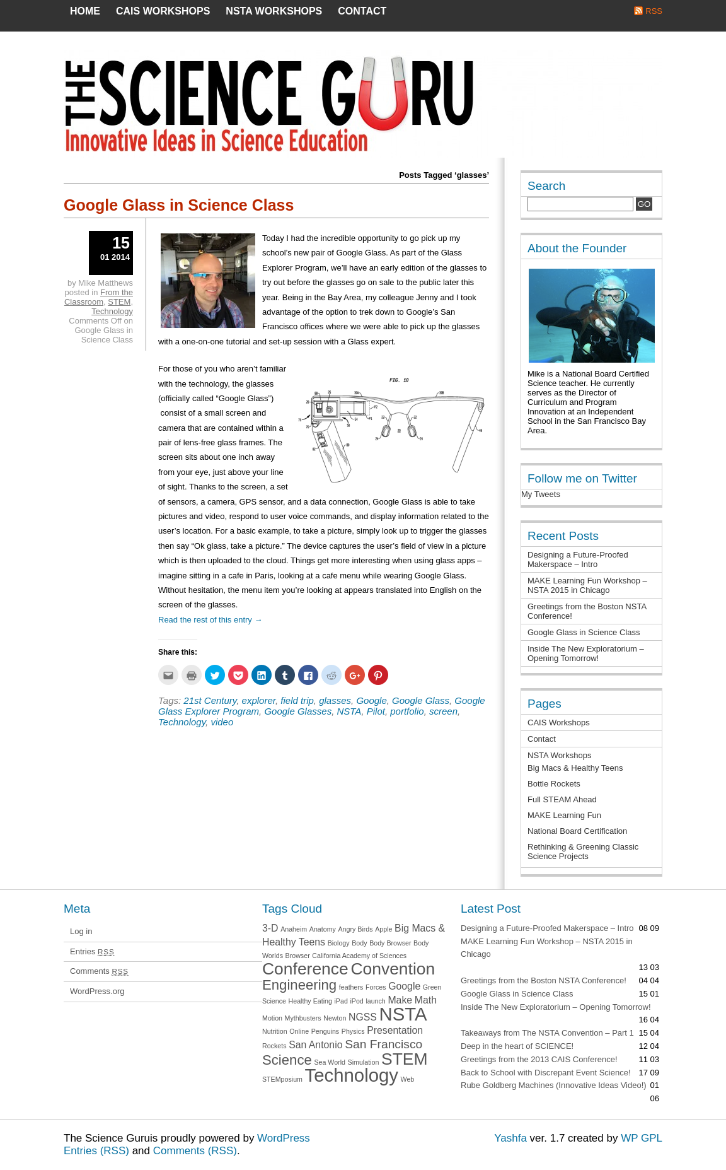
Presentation (395, 1030)
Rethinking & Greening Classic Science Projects (582, 851)
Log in (81, 931)
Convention (392, 968)
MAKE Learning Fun (564, 815)
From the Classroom (98, 297)
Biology (339, 943)
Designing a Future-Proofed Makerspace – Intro (577, 559)
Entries (92, 951)
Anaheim (293, 929)
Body (359, 943)
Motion (272, 1018)
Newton (334, 1018)
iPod (356, 1001)
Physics (353, 1031)
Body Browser (390, 943)
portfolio (407, 711)
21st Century (209, 700)
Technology (181, 722)
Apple (383, 929)
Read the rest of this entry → (210, 619)
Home (85, 11)
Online (299, 1031)
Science (287, 1060)
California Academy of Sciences (359, 955)
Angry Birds (355, 929)
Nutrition (274, 1031)
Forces (376, 987)
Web (408, 1079)
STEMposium (282, 1079)
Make (400, 1000)
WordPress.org (97, 991)
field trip (297, 700)
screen (443, 711)
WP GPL (641, 1138)
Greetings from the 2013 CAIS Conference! (539, 1059)
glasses (335, 700)
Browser (297, 955)
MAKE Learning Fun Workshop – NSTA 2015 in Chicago (587, 585)
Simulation (363, 1062)
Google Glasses (297, 711)
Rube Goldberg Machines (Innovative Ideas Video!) (554, 1085)
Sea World (329, 1062)
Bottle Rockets (553, 783)
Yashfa (510, 1138)
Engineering (299, 985)
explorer (258, 700)
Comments (99, 971)
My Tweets (540, 494)
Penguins (325, 1031)
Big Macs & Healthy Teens (575, 768)
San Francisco (383, 1044)
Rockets (274, 1046)
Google (371, 700)
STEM (119, 302)
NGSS (363, 1017)
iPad (340, 1001)
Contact (362, 11)
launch (375, 1001)
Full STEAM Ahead (562, 799)
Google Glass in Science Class (179, 205)
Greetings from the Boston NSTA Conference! (543, 980)
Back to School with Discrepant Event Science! (546, 1072)
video (221, 722)
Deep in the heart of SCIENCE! (517, 1046)
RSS (653, 11)
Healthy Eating (310, 1001)
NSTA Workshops (274, 11)
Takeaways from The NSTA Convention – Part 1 (547, 1033)
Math (426, 1000)
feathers (351, 987)
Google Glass (420, 700)
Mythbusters (303, 1018)
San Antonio (315, 1044)
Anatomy (322, 929)
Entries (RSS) (96, 1151)
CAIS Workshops (163, 11)
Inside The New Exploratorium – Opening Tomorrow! (585, 653)
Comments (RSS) (195, 1151)
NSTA (349, 711)
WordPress (283, 1138)
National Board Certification (577, 831)
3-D (270, 928)
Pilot (376, 711)
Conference (305, 968)
